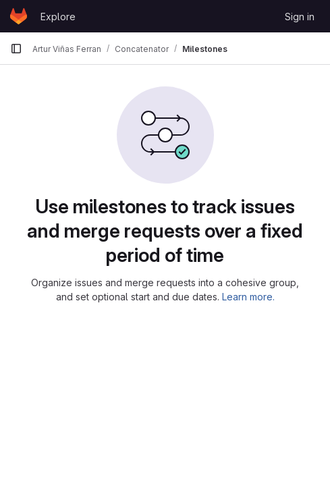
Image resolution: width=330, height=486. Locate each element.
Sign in (299, 16)
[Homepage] (18, 16)
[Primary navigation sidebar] (16, 48)
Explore (58, 16)
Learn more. (248, 296)
